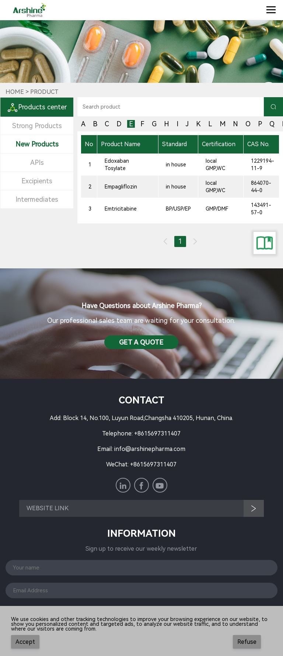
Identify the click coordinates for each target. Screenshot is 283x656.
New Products (37, 144)
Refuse (246, 641)
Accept (25, 641)
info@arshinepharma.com (149, 448)
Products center (37, 107)
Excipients (36, 181)
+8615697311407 (157, 433)
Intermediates (36, 199)
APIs (37, 162)
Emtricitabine (121, 209)
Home (15, 91)
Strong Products (37, 126)
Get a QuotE (141, 342)
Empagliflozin (121, 187)
